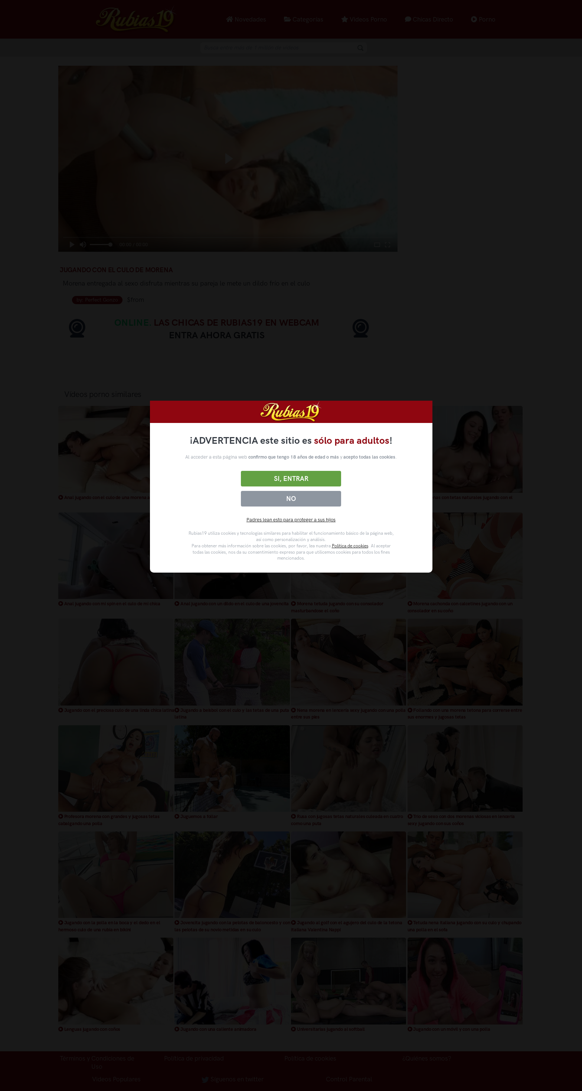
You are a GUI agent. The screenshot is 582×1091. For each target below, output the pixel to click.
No (291, 499)
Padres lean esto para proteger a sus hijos (291, 519)
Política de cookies (350, 545)
